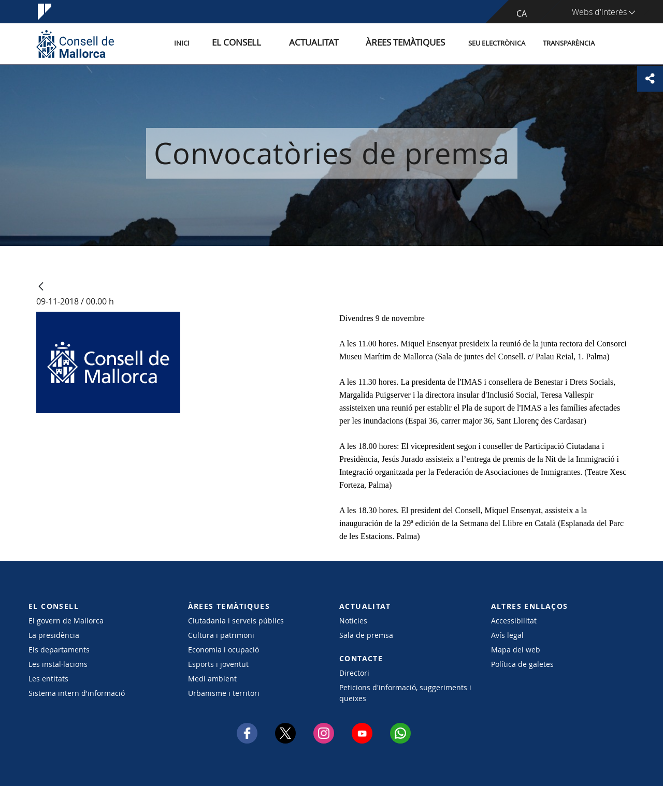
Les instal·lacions (58, 664)
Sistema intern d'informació (76, 693)
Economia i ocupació (223, 649)
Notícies (353, 620)
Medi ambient (212, 678)
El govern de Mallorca (66, 620)
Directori (354, 673)
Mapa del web (515, 649)
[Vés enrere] (41, 287)
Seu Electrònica (496, 43)
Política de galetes (522, 664)
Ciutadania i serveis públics (236, 620)
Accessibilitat (514, 620)
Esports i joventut (218, 664)
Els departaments (59, 649)
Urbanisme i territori (224, 693)
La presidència (53, 635)
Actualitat (336, 43)
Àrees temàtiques (411, 43)
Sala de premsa (366, 635)
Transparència (569, 43)
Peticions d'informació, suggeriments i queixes (405, 692)
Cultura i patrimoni (221, 635)
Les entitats (48, 678)
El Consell (273, 43)
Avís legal (507, 635)
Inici (228, 43)
